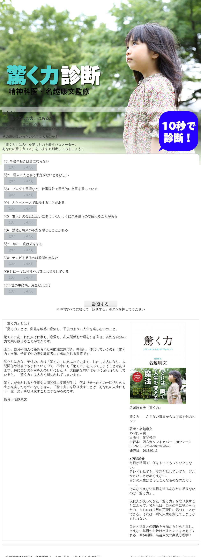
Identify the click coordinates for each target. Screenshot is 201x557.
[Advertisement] (101, 32)
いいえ (29, 167)
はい (12, 167)
